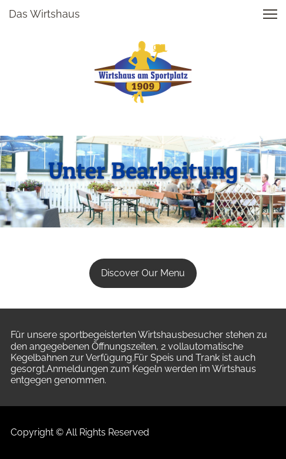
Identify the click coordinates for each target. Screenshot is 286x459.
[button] (270, 14)
